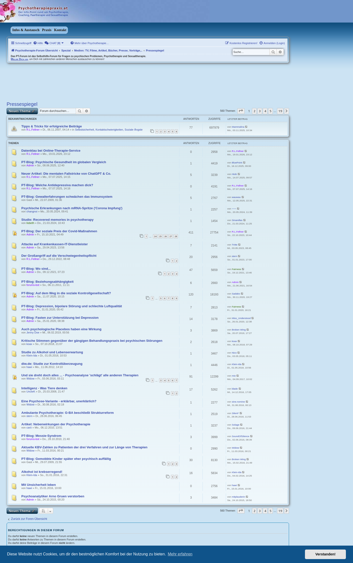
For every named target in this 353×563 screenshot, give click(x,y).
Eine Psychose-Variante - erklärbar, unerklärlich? (58, 401)
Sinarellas (237, 220)
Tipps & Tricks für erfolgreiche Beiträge (51, 126)
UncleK (30, 391)
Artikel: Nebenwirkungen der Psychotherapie (55, 424)
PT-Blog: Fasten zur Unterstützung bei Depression (60, 317)
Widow (30, 378)
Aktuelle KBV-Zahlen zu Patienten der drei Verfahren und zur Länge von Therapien (84, 447)
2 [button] (254, 111)
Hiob (234, 174)
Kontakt (60, 30)
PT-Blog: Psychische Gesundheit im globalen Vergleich (63, 162)
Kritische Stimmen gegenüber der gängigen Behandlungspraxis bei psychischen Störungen (91, 341)
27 (170, 236)
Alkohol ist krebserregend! (41, 472)
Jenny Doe (32, 332)
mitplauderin (238, 496)
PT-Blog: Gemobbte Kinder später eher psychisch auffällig (66, 459)
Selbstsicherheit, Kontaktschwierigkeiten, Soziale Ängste (109, 129)
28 (176, 236)
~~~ (234, 208)
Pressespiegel (22, 104)
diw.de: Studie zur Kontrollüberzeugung (51, 364)
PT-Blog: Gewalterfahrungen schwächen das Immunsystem (67, 196)
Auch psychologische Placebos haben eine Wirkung (61, 329)
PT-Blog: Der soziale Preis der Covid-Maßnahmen (59, 231)
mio (234, 375)
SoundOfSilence (240, 436)
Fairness (236, 269)
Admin (30, 165)
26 (165, 236)
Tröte (235, 244)
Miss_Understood (241, 318)
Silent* (235, 413)
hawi (29, 367)
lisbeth (30, 222)
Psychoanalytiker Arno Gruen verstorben (52, 496)
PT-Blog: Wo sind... (36, 268)
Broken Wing (239, 329)
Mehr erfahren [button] (180, 554)
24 (155, 236)
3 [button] (260, 111)
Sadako (236, 293)
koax (29, 344)
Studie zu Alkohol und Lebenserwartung (52, 352)
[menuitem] (38, 43)
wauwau (236, 197)
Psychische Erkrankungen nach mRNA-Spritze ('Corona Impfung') (71, 208)
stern (234, 256)
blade (235, 388)
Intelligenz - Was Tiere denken (44, 388)
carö (29, 427)
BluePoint (237, 162)
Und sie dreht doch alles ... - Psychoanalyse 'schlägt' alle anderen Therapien (80, 375)
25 (160, 236)
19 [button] (280, 111)
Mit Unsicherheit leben (38, 485)
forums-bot (32, 284)
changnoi (32, 211)
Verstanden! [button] (325, 554)
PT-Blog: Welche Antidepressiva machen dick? (57, 185)
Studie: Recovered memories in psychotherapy (57, 219)
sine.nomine (238, 401)
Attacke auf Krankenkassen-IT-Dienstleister (54, 244)
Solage (236, 424)
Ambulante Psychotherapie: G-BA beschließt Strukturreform (67, 413)
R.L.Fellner (33, 129)
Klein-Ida (31, 355)
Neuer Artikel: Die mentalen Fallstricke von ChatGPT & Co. (66, 173)
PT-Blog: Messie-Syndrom (41, 436)
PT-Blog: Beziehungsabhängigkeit (47, 281)
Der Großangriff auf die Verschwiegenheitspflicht (58, 255)
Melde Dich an (19, 59)
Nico (234, 352)
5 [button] (270, 111)
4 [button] (265, 111)
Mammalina (238, 126)
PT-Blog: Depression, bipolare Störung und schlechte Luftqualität (71, 306)
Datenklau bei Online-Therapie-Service (50, 150)
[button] (241, 111)
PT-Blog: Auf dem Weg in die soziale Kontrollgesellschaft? (66, 293)
